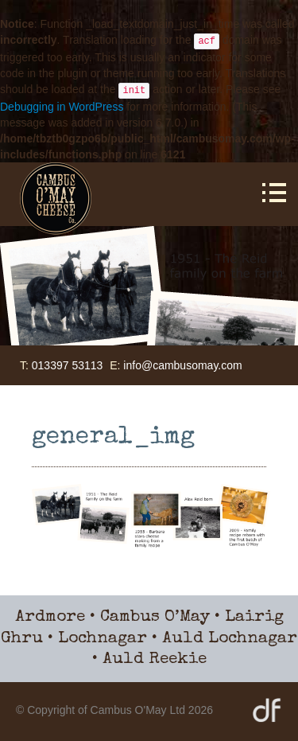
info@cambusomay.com (182, 365)
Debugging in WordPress (61, 106)
